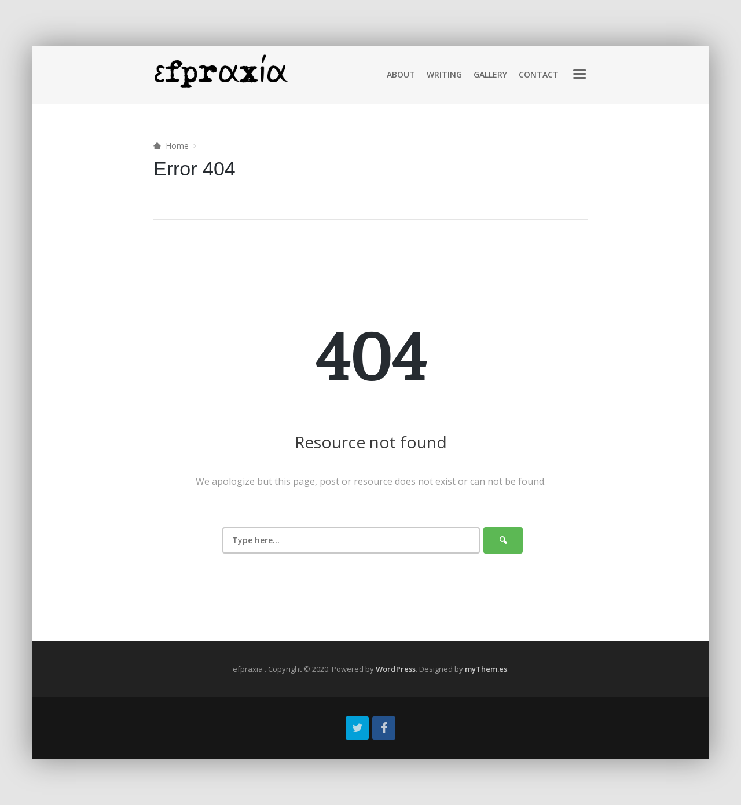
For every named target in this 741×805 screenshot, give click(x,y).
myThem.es (486, 669)
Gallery (490, 74)
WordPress (396, 669)
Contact (539, 74)
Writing (444, 74)
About (401, 74)
